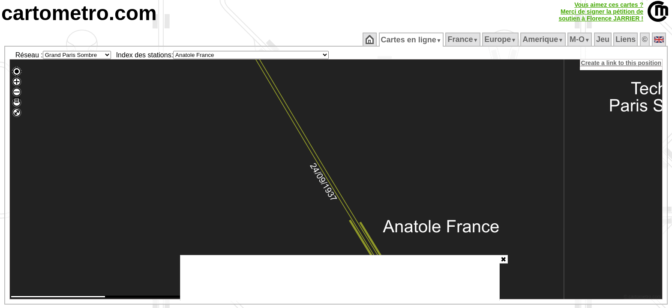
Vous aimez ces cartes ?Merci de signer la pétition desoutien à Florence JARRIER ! (600, 11)
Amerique (543, 39)
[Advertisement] (340, 278)
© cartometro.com (643, 297)
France (463, 39)
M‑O (580, 39)
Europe (501, 39)
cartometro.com (79, 13)
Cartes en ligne (411, 40)
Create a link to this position (622, 62)
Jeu (603, 39)
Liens (626, 39)
